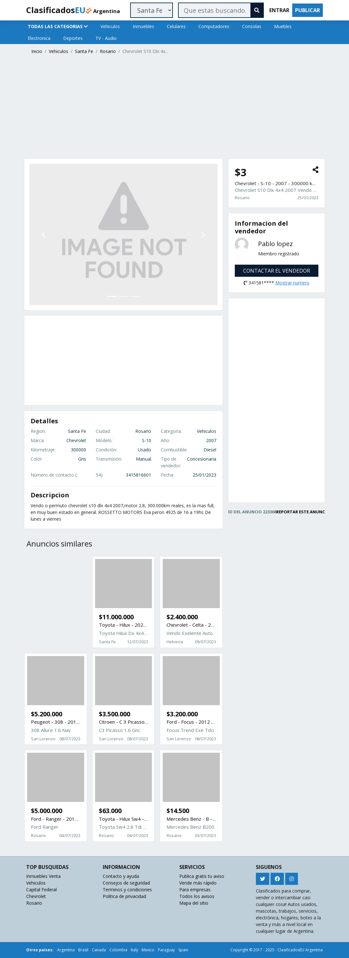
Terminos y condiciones (127, 889)
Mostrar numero (292, 283)
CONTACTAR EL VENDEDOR (276, 270)
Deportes (73, 38)
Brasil (83, 950)
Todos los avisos (196, 896)
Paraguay (166, 950)
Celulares (176, 26)
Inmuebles (143, 26)
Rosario (108, 51)
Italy (134, 950)
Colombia (118, 950)
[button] (43, 234)
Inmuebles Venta (43, 876)
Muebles (283, 26)
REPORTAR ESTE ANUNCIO (303, 512)
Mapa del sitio (193, 903)
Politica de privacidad (124, 896)
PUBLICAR (307, 10)
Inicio (36, 51)
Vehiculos (110, 26)
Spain (183, 950)
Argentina (66, 950)
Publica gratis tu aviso (201, 876)
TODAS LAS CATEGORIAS (58, 26)
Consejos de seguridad (126, 883)
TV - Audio (106, 38)
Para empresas (195, 889)
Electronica (39, 38)
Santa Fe (84, 51)
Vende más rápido (198, 883)
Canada (99, 950)
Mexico (148, 950)
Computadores (213, 26)
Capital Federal (41, 889)
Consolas (251, 26)
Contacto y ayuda (121, 876)
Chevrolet (36, 896)
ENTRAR (279, 10)
